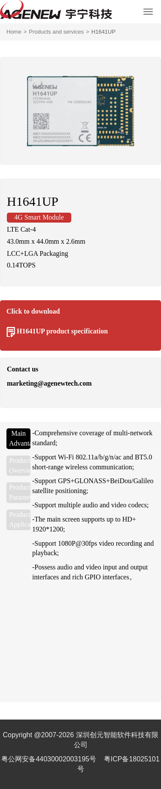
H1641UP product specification (62, 331)
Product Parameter (19, 492)
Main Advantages (19, 438)
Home (13, 31)
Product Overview (19, 465)
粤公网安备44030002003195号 (49, 759)
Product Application (19, 519)
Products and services (56, 31)
